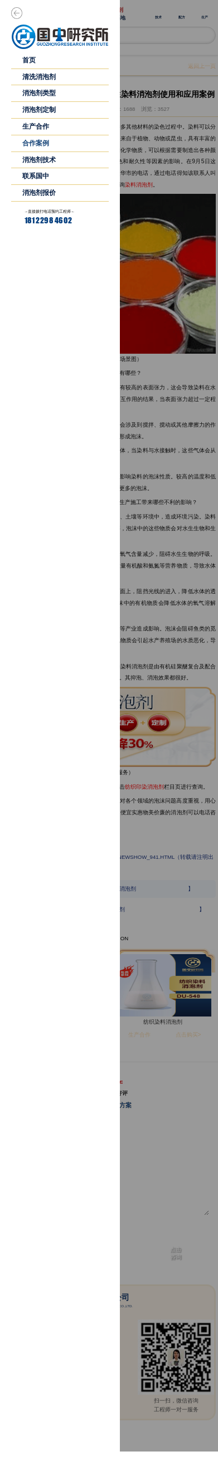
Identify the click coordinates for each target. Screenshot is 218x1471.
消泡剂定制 (39, 110)
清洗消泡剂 (39, 77)
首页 (29, 60)
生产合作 (35, 126)
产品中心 (153, 1457)
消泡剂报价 (39, 193)
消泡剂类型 (39, 93)
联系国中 (35, 176)
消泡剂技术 (39, 160)
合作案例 (35, 143)
